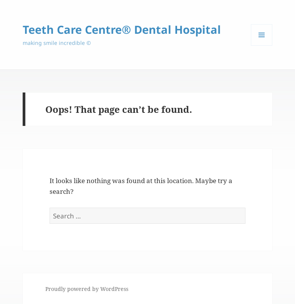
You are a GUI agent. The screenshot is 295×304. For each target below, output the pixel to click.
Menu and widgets (261, 45)
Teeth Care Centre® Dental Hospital (122, 29)
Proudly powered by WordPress (86, 288)
